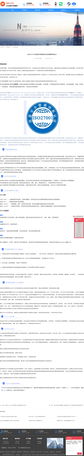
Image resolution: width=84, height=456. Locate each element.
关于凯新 (28, 438)
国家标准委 (19, 451)
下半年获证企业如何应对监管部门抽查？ (9, 416)
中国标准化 (51, 451)
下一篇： (66, 405)
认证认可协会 (45, 451)
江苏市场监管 (33, 451)
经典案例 (39, 441)
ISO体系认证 (6, 441)
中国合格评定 (58, 451)
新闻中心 (8, 47)
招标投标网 (13, 451)
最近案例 (39, 443)
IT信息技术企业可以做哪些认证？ (35, 420)
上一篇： (13, 405)
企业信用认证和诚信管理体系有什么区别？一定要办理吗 (69, 416)
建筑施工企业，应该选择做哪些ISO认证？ (66, 420)
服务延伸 (17, 438)
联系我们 (28, 443)
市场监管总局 (26, 451)
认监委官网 (7, 451)
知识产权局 (39, 451)
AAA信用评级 (6, 443)
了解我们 (28, 441)
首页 (12, 10)
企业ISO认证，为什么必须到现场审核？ (37, 416)
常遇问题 (15, 47)
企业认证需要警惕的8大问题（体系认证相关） (10, 420)
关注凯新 (39, 438)
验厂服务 (17, 443)
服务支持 (5, 438)
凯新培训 (17, 441)
